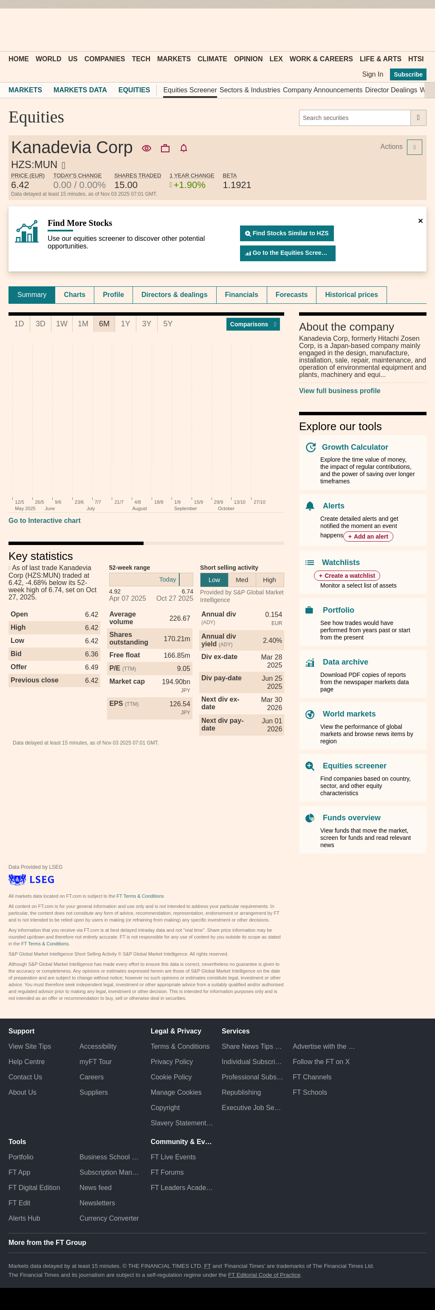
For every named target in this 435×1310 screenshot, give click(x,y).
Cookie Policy (171, 1077)
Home (18, 59)
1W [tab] (62, 324)
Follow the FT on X (321, 1061)
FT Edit (19, 1203)
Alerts (334, 506)
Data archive (345, 662)
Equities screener (355, 766)
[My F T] (415, 29)
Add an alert (371, 536)
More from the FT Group (47, 1242)
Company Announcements (323, 90)
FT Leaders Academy (182, 1187)
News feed (95, 1187)
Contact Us (25, 1077)
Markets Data (80, 90)
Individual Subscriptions (253, 1061)
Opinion (248, 59)
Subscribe (408, 74)
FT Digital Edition (34, 1187)
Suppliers (93, 1092)
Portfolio (338, 610)
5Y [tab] (167, 324)
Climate (212, 59)
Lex (276, 59)
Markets (174, 59)
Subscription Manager (110, 1172)
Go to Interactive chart (44, 520)
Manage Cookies (176, 1092)
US (72, 59)
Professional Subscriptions (253, 1077)
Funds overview (352, 817)
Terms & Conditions (180, 1046)
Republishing (241, 1092)
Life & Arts (380, 59)
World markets (349, 714)
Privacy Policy (172, 1061)
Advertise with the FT (324, 1046)
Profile (113, 294)
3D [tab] (40, 324)
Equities (134, 90)
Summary (31, 294)
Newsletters (97, 1203)
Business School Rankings (110, 1157)
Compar (253, 324)
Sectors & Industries (250, 90)
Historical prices (351, 294)
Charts (74, 294)
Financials (241, 294)
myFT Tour (95, 1061)
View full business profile (340, 390)
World (48, 59)
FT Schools (310, 1092)
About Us (22, 1092)
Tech (141, 59)
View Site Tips (29, 1046)
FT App (19, 1172)
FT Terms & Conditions (140, 896)
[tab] (31, 294)
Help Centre (26, 1061)
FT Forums (167, 1172)
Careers (91, 1077)
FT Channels (312, 1077)
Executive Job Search (253, 1107)
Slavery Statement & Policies (182, 1123)
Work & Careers (321, 59)
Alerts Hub (24, 1218)
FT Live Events (173, 1157)
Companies (105, 59)
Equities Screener (190, 90)
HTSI (416, 59)
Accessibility (97, 1046)
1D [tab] (19, 324)
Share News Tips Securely (253, 1046)
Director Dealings (391, 90)
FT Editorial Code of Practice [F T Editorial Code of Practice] (264, 1275)
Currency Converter (109, 1218)
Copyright (165, 1107)
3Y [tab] (146, 324)
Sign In (372, 74)
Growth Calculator (355, 447)
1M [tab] (83, 324)
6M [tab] (104, 324)
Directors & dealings (174, 294)
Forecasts (292, 294)
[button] (12, 29)
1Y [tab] (125, 324)
